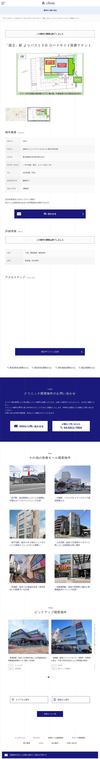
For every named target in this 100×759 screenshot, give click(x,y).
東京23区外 (27, 18)
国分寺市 (36, 18)
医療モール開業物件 (15, 18)
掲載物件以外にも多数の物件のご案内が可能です (28, 755)
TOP (4, 18)
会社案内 (55, 743)
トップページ (20, 738)
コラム (40, 743)
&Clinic (48, 4)
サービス (36, 738)
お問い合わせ (72, 743)
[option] (50, 74)
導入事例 (26, 743)
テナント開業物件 (78, 738)
